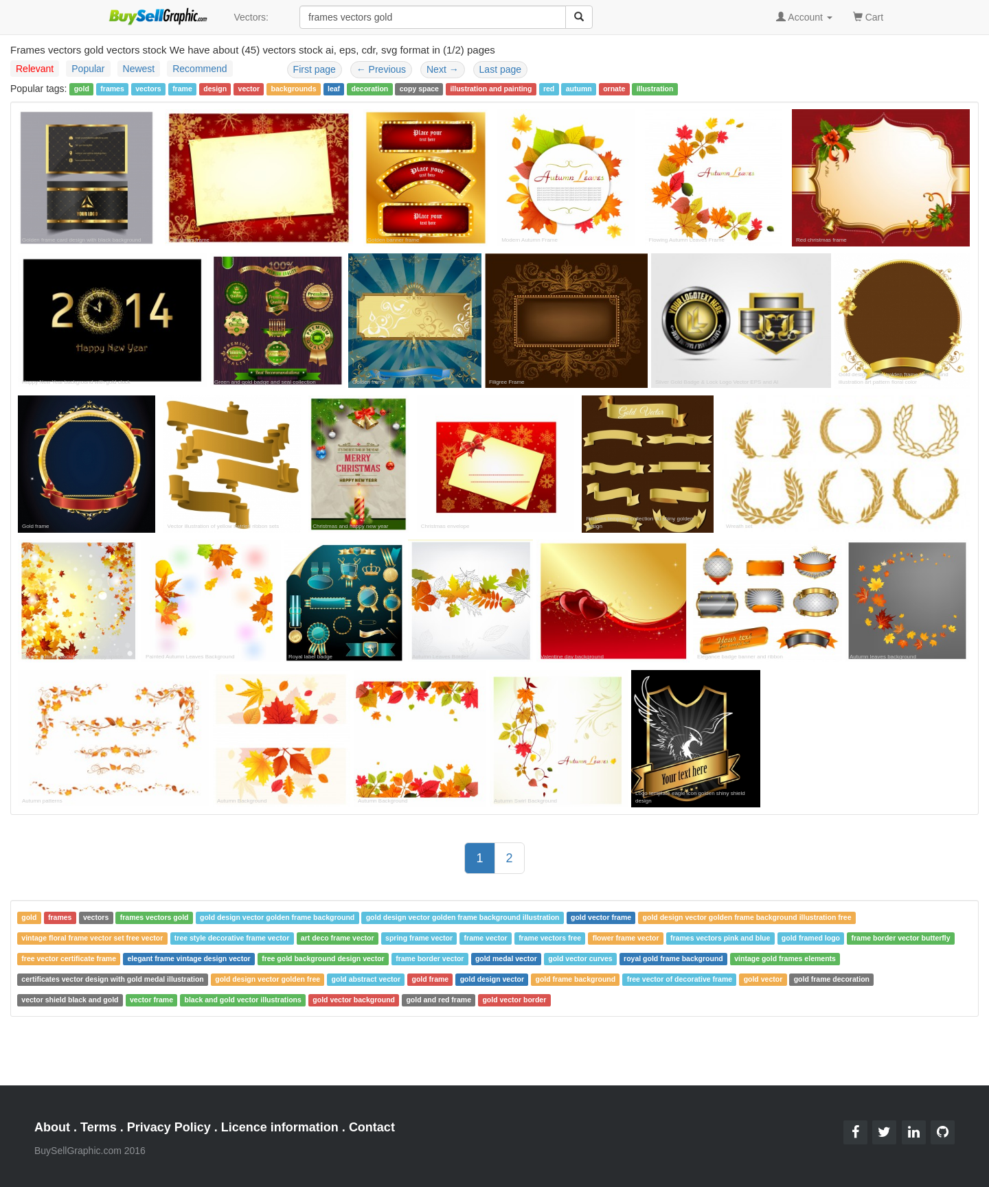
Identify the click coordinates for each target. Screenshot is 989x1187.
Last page (500, 69)
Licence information (280, 1127)
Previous (381, 69)
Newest (139, 68)
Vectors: (251, 17)
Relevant (35, 68)
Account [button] (804, 17)
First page (314, 69)
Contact (372, 1127)
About (52, 1127)
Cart (868, 16)
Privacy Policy (169, 1127)
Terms (98, 1127)
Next (443, 69)
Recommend (199, 68)
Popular (87, 68)
